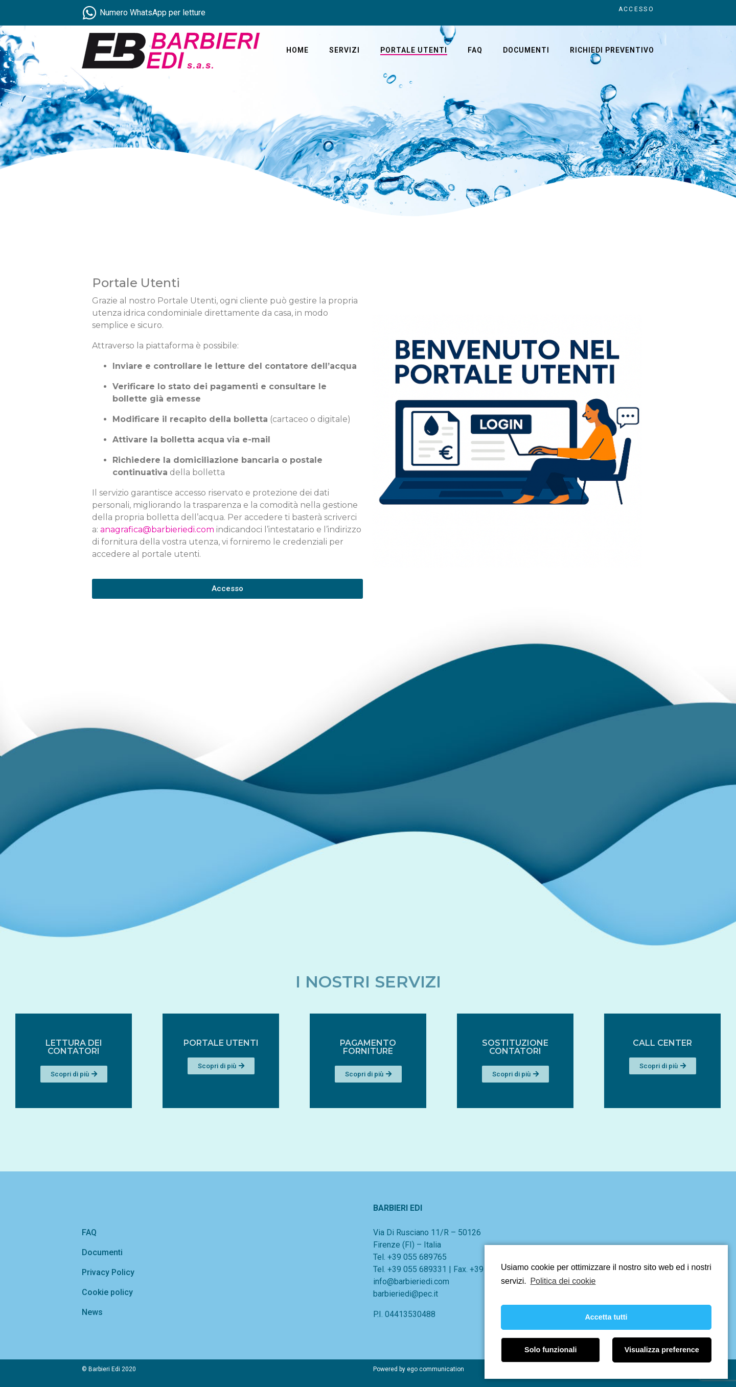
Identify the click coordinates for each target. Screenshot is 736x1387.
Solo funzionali (550, 1350)
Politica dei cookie (562, 1281)
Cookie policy (107, 1292)
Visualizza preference (662, 1350)
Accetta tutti (606, 1317)
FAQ (475, 50)
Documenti (526, 50)
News (92, 1312)
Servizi (344, 50)
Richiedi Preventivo (612, 50)
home (297, 50)
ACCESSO (636, 9)
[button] (214, 589)
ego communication (435, 1369)
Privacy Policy (108, 1272)
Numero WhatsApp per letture (152, 12)
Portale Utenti (413, 50)
